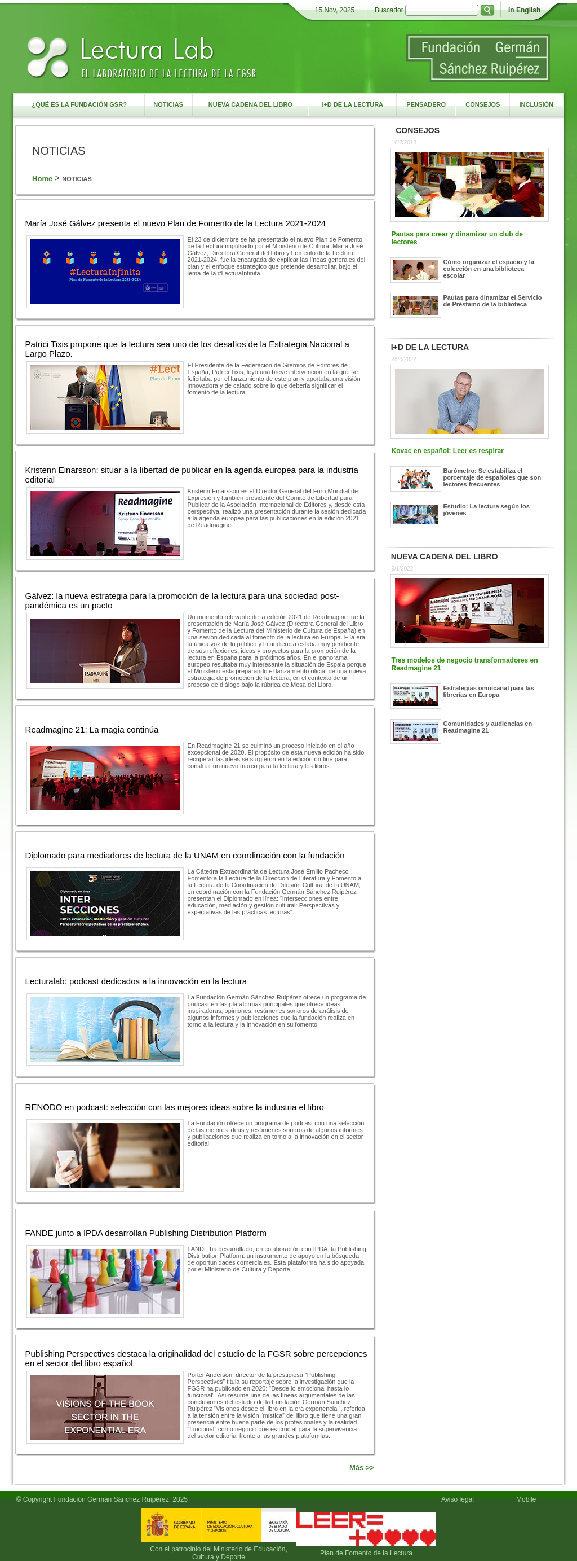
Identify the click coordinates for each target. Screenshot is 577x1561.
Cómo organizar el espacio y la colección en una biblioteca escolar (488, 268)
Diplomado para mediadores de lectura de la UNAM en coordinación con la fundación (185, 855)
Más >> (361, 1467)
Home (42, 178)
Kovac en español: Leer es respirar (448, 451)
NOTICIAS (77, 179)
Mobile (528, 1499)
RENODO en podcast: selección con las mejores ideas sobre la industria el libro (174, 1107)
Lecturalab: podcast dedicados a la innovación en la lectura (136, 981)
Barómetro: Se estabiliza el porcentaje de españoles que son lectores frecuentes (492, 477)
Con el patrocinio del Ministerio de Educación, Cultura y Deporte (218, 1553)
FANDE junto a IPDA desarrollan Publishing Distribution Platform (146, 1233)
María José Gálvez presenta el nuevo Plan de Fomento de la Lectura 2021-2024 (175, 223)
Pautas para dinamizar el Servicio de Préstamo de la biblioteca (492, 301)
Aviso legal (457, 1499)
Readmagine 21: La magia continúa (92, 729)
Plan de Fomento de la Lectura (366, 1553)
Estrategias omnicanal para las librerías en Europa (488, 691)
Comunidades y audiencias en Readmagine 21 (487, 727)
